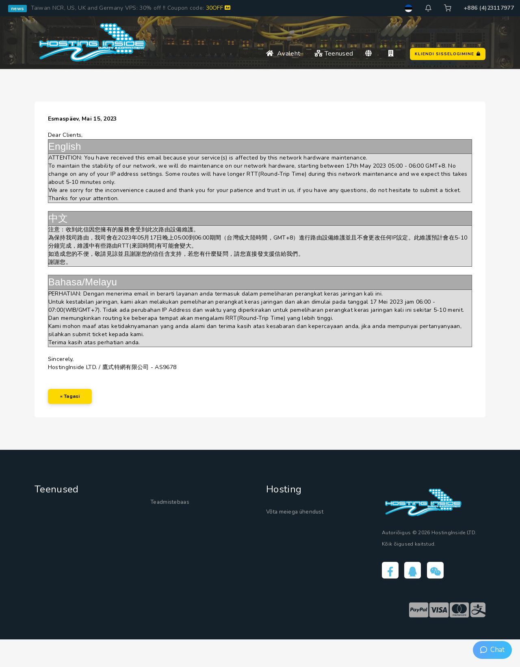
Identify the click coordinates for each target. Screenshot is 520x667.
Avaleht (283, 53)
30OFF (218, 8)
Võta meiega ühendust (304, 536)
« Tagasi (77, 414)
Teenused (333, 53)
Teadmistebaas (175, 526)
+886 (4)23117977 (489, 8)
